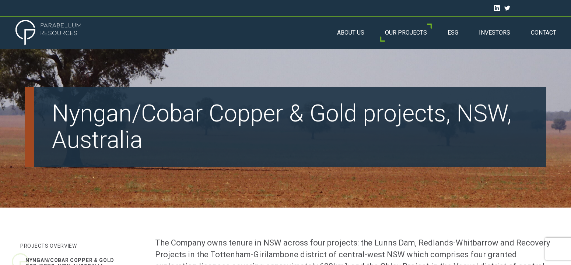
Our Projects (406, 32)
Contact (543, 32)
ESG (453, 32)
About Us (350, 32)
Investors (494, 32)
